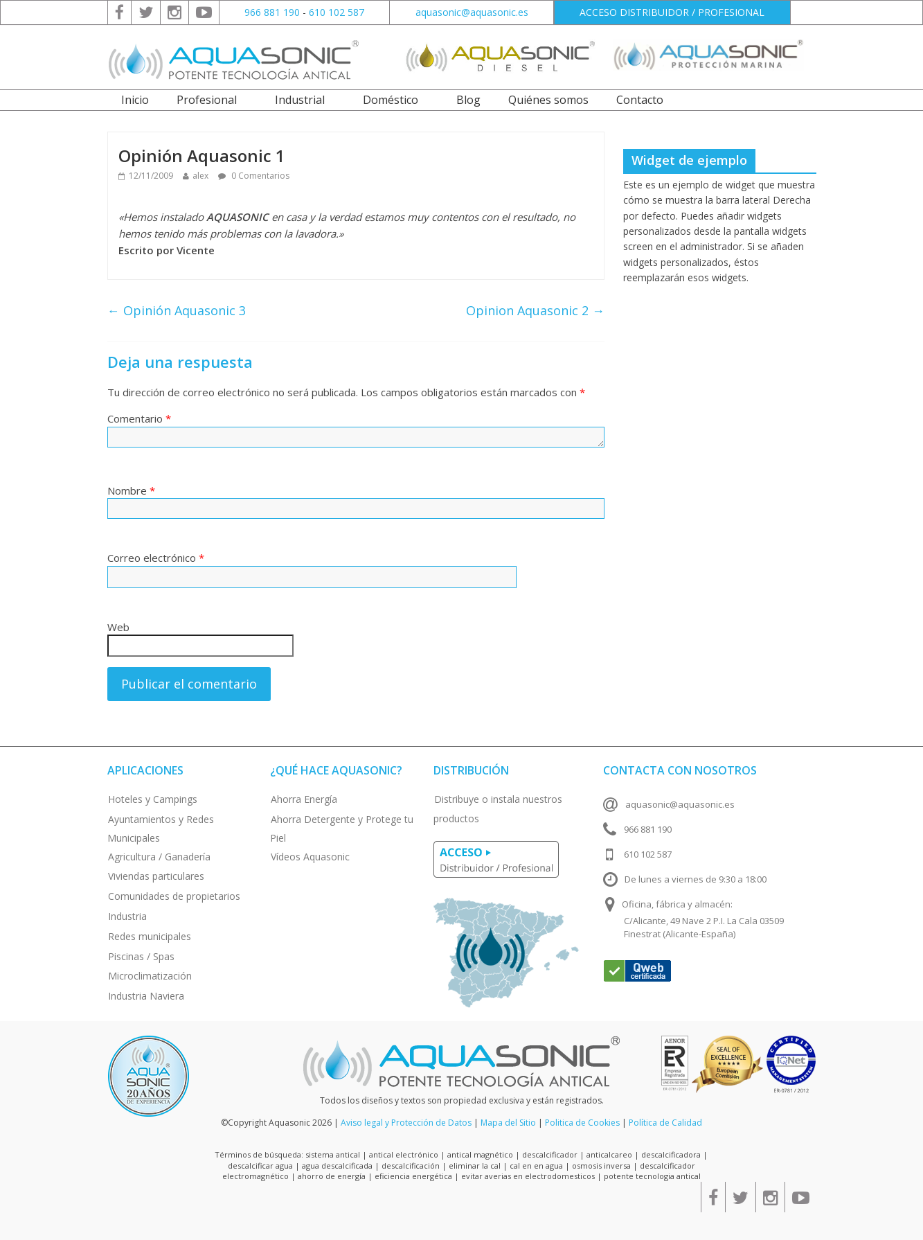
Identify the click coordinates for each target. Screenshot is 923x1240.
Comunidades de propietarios (174, 896)
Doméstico (390, 99)
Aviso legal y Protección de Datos (406, 1122)
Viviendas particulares (156, 876)
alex (200, 175)
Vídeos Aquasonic (310, 856)
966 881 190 (272, 12)
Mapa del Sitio (508, 1122)
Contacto (639, 99)
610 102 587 (336, 12)
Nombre (131, 490)
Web (118, 627)
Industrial (300, 99)
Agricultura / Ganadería (159, 856)
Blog (468, 99)
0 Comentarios (253, 175)
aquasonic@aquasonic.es (471, 12)
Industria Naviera (146, 995)
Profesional (207, 99)
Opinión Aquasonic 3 (176, 310)
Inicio (135, 99)
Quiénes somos (548, 99)
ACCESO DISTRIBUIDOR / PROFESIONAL (672, 12)
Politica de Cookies (582, 1122)
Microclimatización (150, 975)
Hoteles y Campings (152, 799)
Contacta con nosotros (680, 770)
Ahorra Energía (304, 799)
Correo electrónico (155, 558)
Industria (127, 916)
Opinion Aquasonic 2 (535, 310)
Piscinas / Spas (141, 956)
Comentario (139, 418)
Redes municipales (149, 936)
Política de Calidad (665, 1122)
